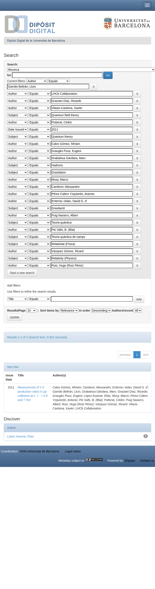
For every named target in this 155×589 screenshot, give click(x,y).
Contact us (147, 460)
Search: (12, 64)
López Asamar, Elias (20, 436)
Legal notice (73, 451)
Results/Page (16, 310)
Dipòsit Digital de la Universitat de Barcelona (36, 40)
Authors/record (122, 310)
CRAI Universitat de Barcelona (39, 451)
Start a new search (22, 273)
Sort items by (49, 310)
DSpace (130, 460)
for (9, 75)
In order (84, 310)
